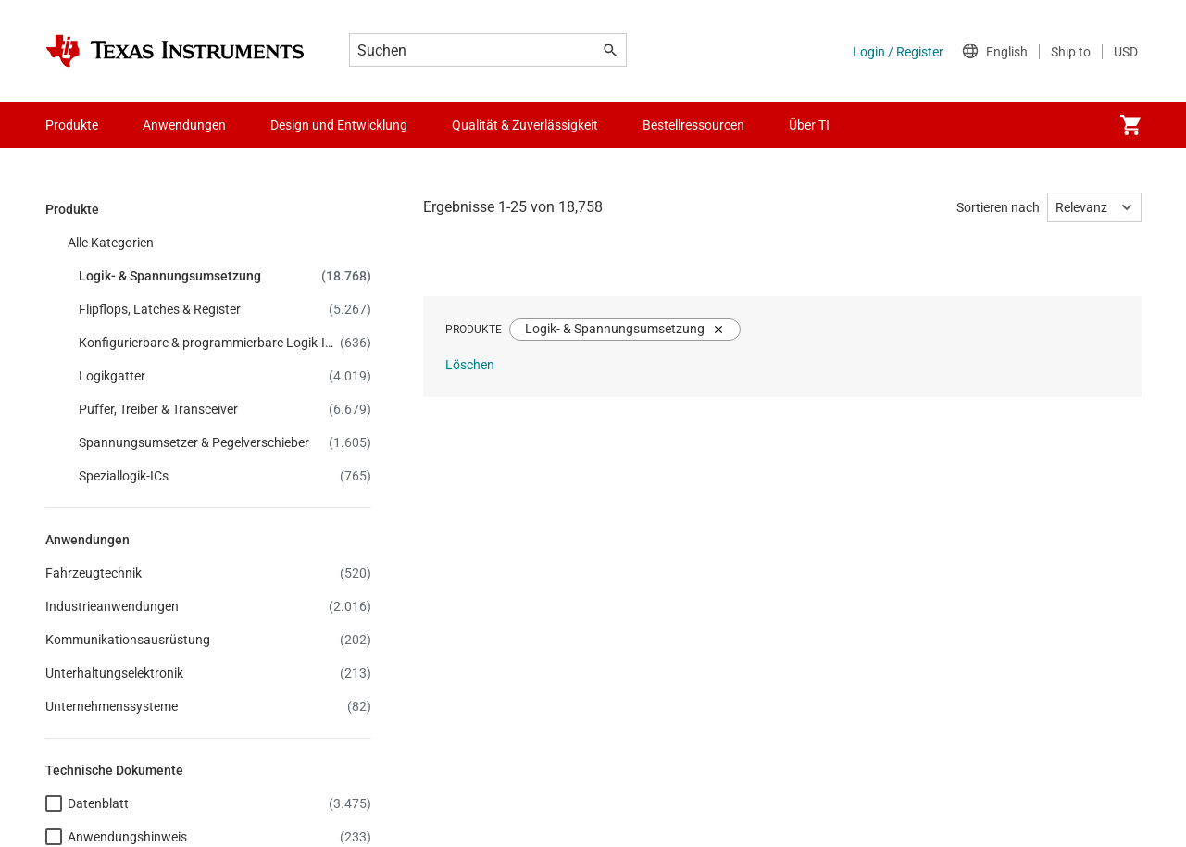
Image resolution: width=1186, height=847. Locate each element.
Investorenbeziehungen (112, 483)
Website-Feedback (857, 774)
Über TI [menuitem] (809, 125)
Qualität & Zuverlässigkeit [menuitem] (525, 125)
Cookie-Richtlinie (201, 774)
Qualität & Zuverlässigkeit (405, 516)
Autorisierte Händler (676, 483)
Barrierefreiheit (88, 774)
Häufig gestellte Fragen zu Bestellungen (732, 449)
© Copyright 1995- (113, 808)
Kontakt (355, 350)
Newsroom (76, 416)
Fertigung (73, 516)
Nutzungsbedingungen (649, 774)
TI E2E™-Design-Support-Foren (419, 383)
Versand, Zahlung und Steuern (706, 416)
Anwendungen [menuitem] (184, 125)
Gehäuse (357, 483)
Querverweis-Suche (387, 416)
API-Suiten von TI (668, 350)
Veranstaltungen (93, 449)
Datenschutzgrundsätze (340, 774)
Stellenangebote (91, 383)
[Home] (175, 51)
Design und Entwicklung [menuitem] (338, 125)
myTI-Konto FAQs (382, 549)
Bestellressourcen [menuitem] (693, 125)
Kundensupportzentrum (401, 449)
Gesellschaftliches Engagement (135, 549)
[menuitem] (1130, 125)
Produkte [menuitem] (71, 125)
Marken (759, 774)
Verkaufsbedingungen (496, 774)
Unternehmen (84, 350)
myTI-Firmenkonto (672, 383)
